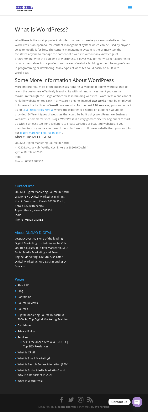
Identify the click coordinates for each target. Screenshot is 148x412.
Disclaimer (24, 325)
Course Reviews (28, 303)
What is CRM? (26, 352)
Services (23, 337)
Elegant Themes (65, 407)
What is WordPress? (30, 381)
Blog (20, 291)
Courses (23, 309)
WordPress (102, 407)
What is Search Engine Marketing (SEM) (43, 364)
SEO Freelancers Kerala (38, 110)
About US (23, 285)
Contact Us (24, 297)
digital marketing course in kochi (41, 133)
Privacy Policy (26, 331)
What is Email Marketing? (34, 358)
